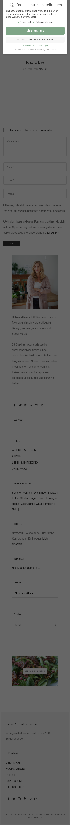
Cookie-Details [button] (19, 49)
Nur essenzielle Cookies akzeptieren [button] (35, 39)
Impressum (52, 49)
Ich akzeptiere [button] (35, 30)
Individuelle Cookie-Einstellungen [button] (35, 45)
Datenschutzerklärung (36, 49)
